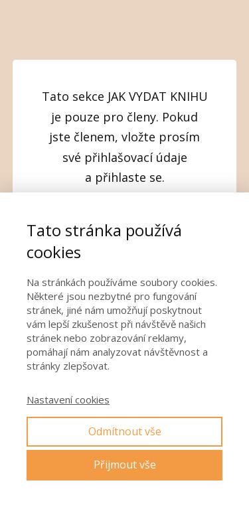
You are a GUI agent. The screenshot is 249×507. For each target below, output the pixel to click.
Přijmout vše (125, 464)
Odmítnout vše (124, 431)
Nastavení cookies (68, 399)
